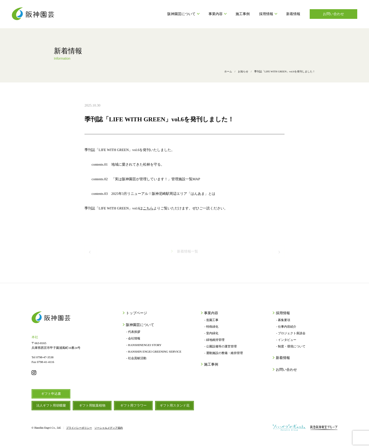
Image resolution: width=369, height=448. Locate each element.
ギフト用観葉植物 (92, 405)
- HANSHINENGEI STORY (143, 344)
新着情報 (293, 14)
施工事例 (243, 14)
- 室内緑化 (211, 333)
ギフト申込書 (51, 393)
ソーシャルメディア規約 (108, 428)
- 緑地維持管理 (214, 339)
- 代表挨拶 (133, 331)
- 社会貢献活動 (136, 358)
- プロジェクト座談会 (290, 333)
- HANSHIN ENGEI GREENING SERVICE (153, 351)
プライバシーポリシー (79, 428)
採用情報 (268, 14)
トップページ (136, 313)
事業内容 (217, 14)
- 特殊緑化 (211, 326)
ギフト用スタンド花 (174, 405)
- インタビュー (286, 339)
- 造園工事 (211, 320)
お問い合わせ (333, 14)
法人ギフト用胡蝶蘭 (51, 405)
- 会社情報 (133, 338)
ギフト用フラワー (133, 405)
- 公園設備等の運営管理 (220, 346)
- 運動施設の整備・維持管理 (223, 352)
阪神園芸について (183, 14)
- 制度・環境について (290, 346)
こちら (148, 210)
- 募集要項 (283, 320)
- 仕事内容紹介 (286, 326)
